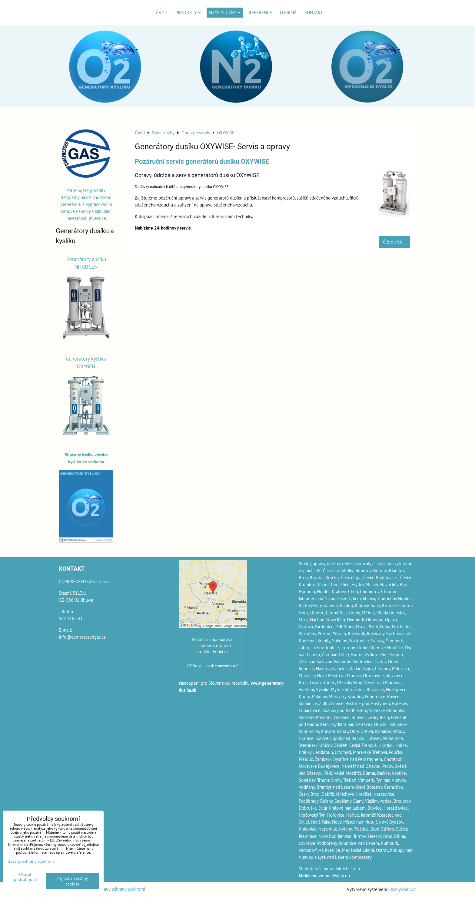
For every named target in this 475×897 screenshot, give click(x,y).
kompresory (360, 857)
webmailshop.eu (334, 875)
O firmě (288, 12)
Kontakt (313, 12)
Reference (260, 12)
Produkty (188, 12)
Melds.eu (307, 875)
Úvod (162, 12)
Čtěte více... (394, 242)
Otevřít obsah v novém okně (213, 665)
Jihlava (369, 598)
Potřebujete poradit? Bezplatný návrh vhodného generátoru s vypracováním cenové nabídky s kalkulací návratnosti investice (86, 204)
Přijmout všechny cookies (72, 881)
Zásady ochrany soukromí (121, 889)
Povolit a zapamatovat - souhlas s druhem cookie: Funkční (213, 645)
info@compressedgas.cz (82, 637)
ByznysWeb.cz (402, 889)
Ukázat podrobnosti (25, 877)
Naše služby (225, 12)
